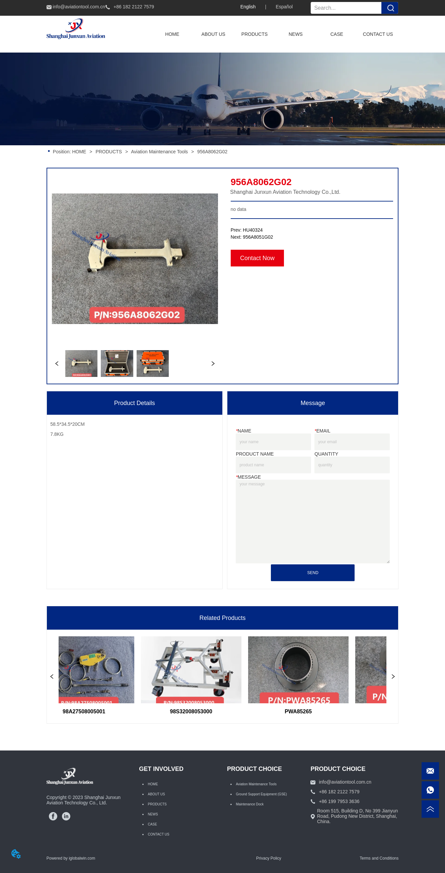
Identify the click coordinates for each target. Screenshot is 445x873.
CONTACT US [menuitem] (378, 34)
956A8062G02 (211, 151)
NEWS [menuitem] (296, 34)
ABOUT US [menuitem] (213, 34)
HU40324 (253, 230)
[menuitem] (254, 34)
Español (284, 6)
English (248, 6)
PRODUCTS (108, 151)
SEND (312, 572)
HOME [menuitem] (172, 34)
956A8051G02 (258, 237)
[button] (255, 34)
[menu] (275, 34)
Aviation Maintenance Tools (159, 151)
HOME (79, 151)
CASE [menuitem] (336, 34)
